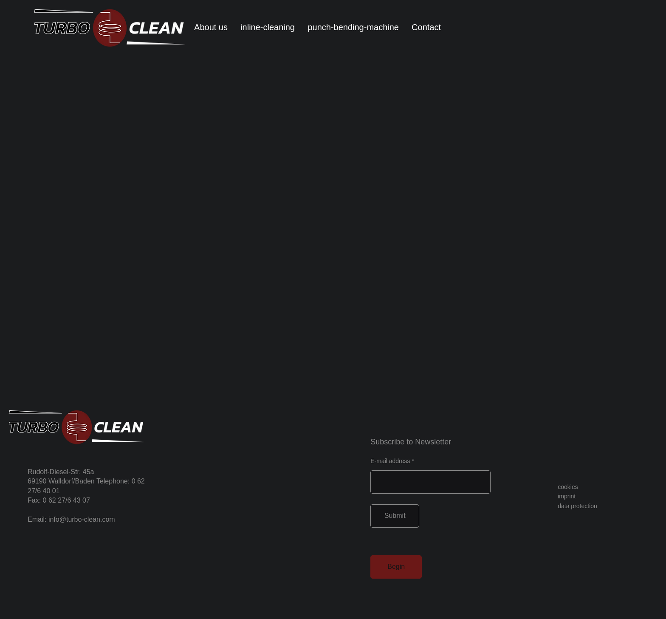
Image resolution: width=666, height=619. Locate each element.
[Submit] (394, 516)
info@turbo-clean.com (81, 519)
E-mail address (390, 461)
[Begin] (396, 567)
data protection (577, 506)
